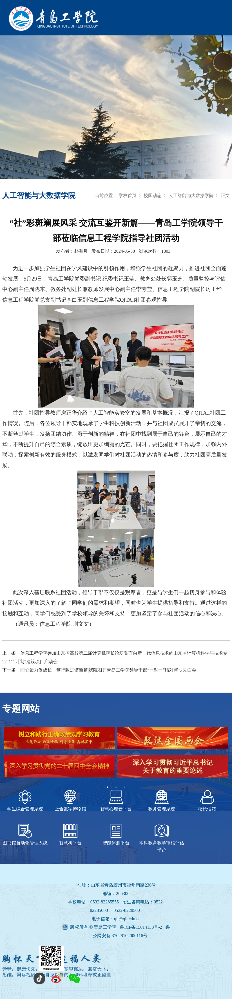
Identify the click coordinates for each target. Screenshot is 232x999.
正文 (225, 195)
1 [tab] (107, 787)
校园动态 (153, 195)
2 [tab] (116, 787)
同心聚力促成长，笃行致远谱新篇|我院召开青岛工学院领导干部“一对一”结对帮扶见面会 (108, 670)
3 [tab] (124, 787)
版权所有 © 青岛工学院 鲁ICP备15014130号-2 (116, 927)
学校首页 (128, 195)
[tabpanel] (116, 755)
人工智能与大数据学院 (191, 195)
